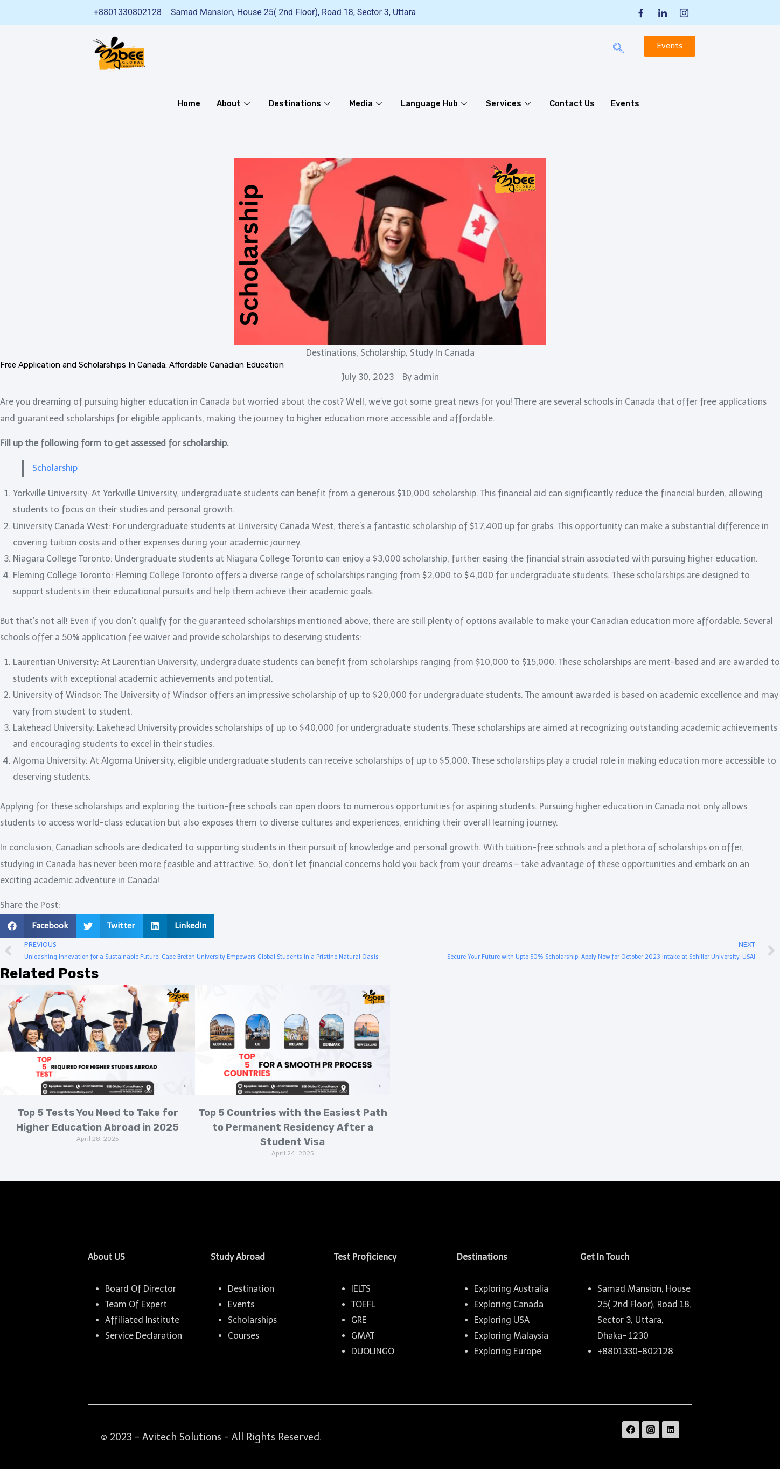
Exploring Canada (509, 1304)
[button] (38, 926)
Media (367, 103)
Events (625, 103)
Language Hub (435, 103)
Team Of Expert (136, 1304)
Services (509, 103)
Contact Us (572, 103)
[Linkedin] (670, 1429)
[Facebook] (641, 12)
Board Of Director (140, 1289)
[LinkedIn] (662, 12)
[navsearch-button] (618, 49)
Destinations (301, 103)
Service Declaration (143, 1336)
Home (188, 103)
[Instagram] (684, 12)
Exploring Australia (511, 1289)
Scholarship (55, 468)
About (235, 103)
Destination (251, 1289)
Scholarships (252, 1320)
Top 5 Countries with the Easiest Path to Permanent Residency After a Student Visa (292, 1127)
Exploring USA (502, 1320)
